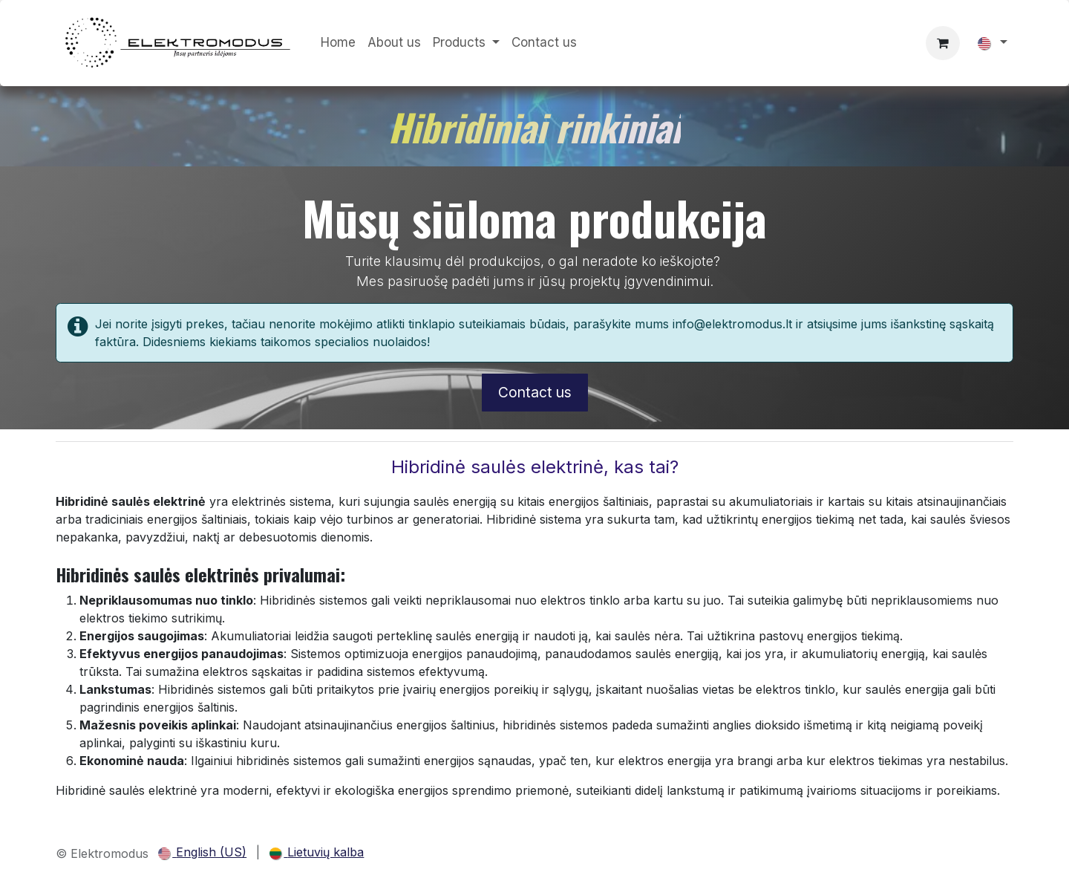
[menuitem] (338, 43)
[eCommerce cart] (943, 43)
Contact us (535, 392)
